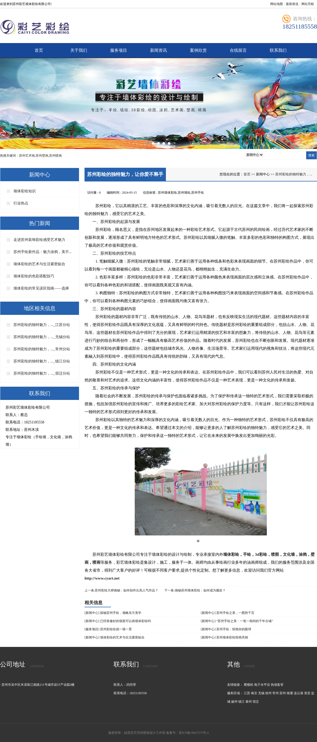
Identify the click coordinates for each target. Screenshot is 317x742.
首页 (39, 50)
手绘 (247, 554)
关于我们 (78, 50)
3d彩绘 (261, 554)
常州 (275, 693)
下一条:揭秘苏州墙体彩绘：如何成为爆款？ (194, 590)
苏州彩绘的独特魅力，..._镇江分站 (41, 361)
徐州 (268, 693)
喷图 (275, 554)
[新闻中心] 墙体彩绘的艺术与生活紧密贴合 (114, 637)
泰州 (248, 701)
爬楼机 (248, 685)
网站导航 (307, 4)
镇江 (241, 701)
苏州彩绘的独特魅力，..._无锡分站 (41, 337)
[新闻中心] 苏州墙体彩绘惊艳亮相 (224, 637)
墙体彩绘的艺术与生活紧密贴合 (39, 264)
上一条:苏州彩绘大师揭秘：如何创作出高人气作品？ (121, 590)
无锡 (261, 693)
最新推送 (292, 4)
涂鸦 (303, 554)
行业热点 (20, 203)
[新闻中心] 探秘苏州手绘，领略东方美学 (113, 613)
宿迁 (256, 701)
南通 (290, 693)
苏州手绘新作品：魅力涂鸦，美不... (42, 252)
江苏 (247, 693)
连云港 (298, 693)
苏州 (282, 693)
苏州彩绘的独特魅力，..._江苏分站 (41, 325)
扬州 (234, 701)
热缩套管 (277, 685)
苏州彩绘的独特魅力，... (293, 174)
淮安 (307, 693)
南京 (254, 693)
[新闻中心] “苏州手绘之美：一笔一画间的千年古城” (237, 621)
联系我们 (278, 50)
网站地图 (276, 4)
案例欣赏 (198, 50)
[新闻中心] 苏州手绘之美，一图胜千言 (227, 613)
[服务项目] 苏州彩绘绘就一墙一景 (108, 629)
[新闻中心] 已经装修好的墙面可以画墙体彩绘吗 (118, 621)
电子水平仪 (262, 685)
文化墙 (289, 554)
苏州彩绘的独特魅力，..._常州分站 (41, 349)
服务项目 (118, 50)
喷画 (96, 562)
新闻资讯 (158, 50)
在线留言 (238, 50)
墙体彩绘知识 (24, 191)
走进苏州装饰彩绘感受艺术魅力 (39, 240)
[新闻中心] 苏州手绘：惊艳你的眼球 (226, 629)
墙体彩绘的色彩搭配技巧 (33, 276)
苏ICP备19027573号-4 (194, 733)
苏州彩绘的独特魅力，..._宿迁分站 (41, 373)
